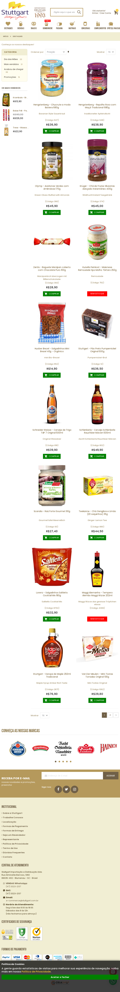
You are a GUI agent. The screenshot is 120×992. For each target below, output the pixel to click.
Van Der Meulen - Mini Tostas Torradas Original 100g (97, 675)
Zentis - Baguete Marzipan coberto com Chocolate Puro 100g (52, 269)
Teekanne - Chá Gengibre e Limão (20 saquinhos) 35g (97, 513)
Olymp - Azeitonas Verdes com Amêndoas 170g (52, 187)
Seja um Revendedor (14, 835)
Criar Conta (105, 13)
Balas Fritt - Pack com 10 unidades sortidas (21, 110)
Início (5, 36)
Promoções (10, 77)
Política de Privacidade (36, 971)
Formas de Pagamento (15, 826)
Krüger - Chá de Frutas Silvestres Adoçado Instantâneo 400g (97, 187)
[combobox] (67, 12)
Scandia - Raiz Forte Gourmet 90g (52, 511)
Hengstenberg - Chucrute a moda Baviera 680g (51, 106)
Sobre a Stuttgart (12, 813)
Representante (11, 839)
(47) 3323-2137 (17, 885)
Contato (7, 856)
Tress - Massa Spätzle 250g (21, 127)
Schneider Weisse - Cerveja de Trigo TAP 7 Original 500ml (51, 431)
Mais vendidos (11, 64)
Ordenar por (37, 52)
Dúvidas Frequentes (14, 852)
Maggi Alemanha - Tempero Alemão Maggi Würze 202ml (97, 594)
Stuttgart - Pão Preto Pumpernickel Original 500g (97, 350)
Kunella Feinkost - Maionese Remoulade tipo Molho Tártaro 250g (97, 269)
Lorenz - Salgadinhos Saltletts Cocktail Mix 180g (52, 594)
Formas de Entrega (13, 830)
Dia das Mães (11, 59)
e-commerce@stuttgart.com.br (22, 900)
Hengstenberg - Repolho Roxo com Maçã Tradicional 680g (97, 106)
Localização (9, 821)
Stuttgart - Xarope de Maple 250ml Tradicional (52, 675)
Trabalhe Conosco (13, 817)
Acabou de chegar (13, 69)
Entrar (95, 13)
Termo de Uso (10, 848)
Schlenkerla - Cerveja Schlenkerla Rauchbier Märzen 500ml (97, 431)
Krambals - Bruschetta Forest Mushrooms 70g (21, 97)
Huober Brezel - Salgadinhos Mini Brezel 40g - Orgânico (52, 350)
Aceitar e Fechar (60, 977)
